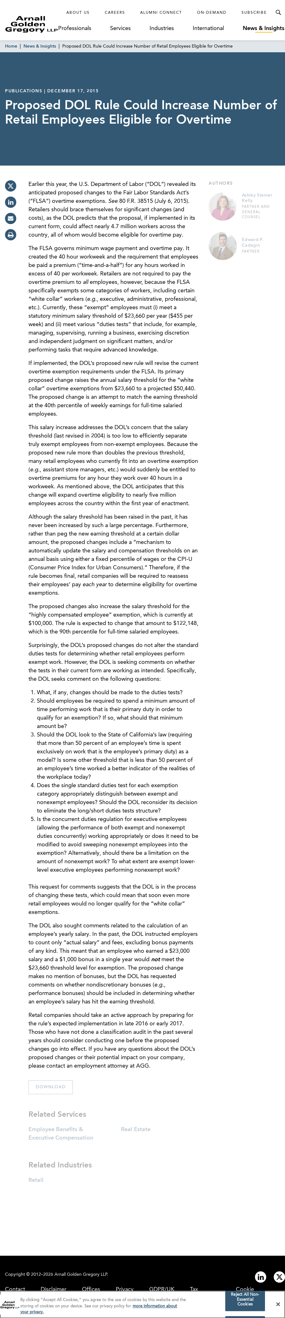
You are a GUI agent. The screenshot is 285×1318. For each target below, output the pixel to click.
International (208, 28)
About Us (78, 13)
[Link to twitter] (279, 1277)
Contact (15, 1289)
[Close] (278, 1306)
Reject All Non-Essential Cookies (245, 1301)
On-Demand (211, 13)
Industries (162, 28)
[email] (10, 218)
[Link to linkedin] (260, 1277)
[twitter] (10, 186)
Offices (91, 1289)
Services (120, 28)
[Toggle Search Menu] (278, 12)
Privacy (125, 1289)
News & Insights (263, 28)
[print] (10, 234)
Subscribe (254, 13)
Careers (115, 13)
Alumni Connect (161, 13)
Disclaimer (53, 1289)
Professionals (74, 28)
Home (11, 46)
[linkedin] (10, 202)
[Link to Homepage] (31, 24)
